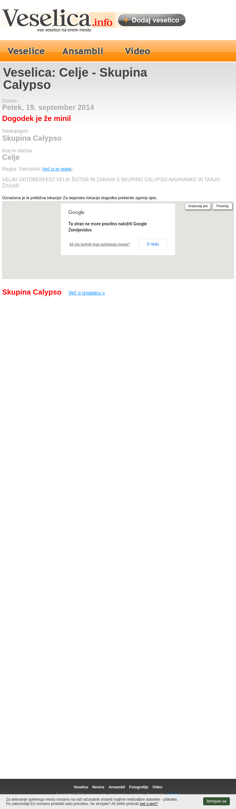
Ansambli (116, 787)
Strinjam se (216, 801)
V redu (153, 244)
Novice (98, 787)
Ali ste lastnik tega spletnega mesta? (99, 244)
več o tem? (149, 804)
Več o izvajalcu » (87, 293)
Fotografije (138, 787)
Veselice (81, 787)
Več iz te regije (56, 169)
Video (157, 787)
